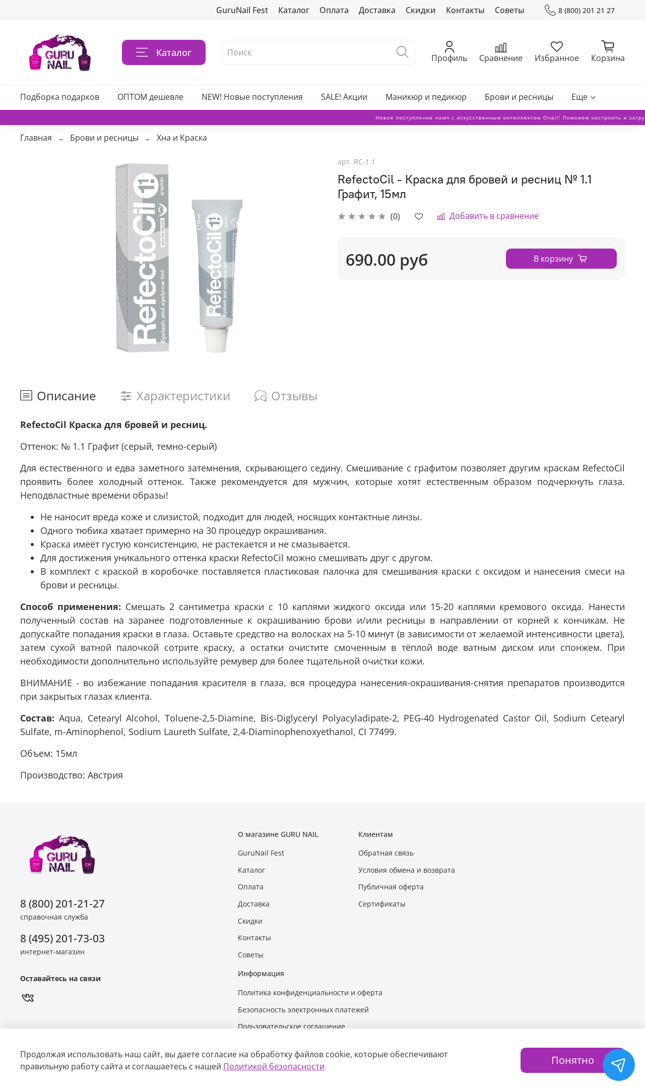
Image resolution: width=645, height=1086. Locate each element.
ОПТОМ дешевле (150, 96)
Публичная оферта (391, 886)
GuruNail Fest (242, 10)
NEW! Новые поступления (252, 96)
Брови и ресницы (519, 96)
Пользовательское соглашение (291, 1026)
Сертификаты (382, 904)
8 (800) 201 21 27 (580, 10)
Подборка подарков (59, 96)
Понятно (572, 1060)
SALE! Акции (344, 96)
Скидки (421, 10)
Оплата (334, 10)
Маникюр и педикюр (426, 96)
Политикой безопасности (274, 1066)
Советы (510, 10)
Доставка (377, 10)
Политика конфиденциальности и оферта (310, 992)
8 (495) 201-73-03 (62, 938)
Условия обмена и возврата (406, 870)
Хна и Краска (182, 137)
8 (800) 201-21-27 (62, 903)
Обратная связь (386, 853)
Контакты (465, 10)
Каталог (293, 10)
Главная (36, 137)
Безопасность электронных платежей (303, 1009)
